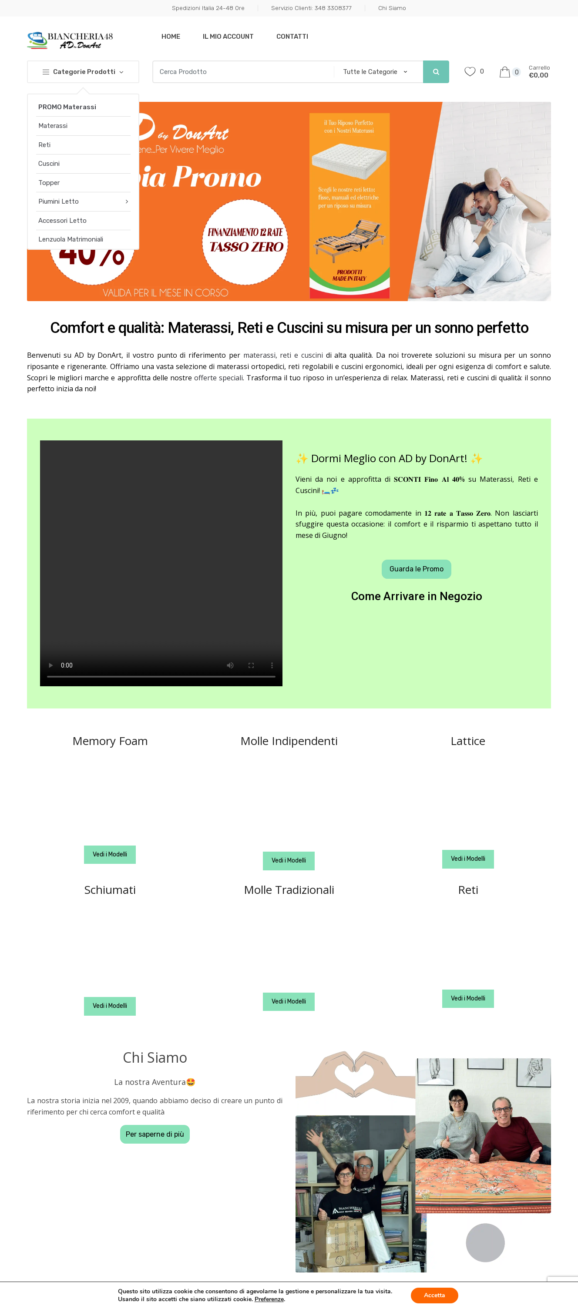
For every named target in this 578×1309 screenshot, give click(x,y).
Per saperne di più (155, 1134)
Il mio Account (228, 36)
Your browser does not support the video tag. (161, 563)
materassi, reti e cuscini (283, 355)
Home (170, 36)
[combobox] (240, 71)
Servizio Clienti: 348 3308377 (311, 7)
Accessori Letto (62, 221)
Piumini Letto (58, 201)
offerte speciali (218, 378)
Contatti (292, 36)
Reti (44, 145)
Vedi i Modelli (110, 854)
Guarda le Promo (417, 569)
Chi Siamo (392, 7)
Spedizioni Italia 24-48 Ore (208, 7)
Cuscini (49, 164)
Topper (49, 183)
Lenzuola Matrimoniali (70, 239)
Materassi (52, 126)
